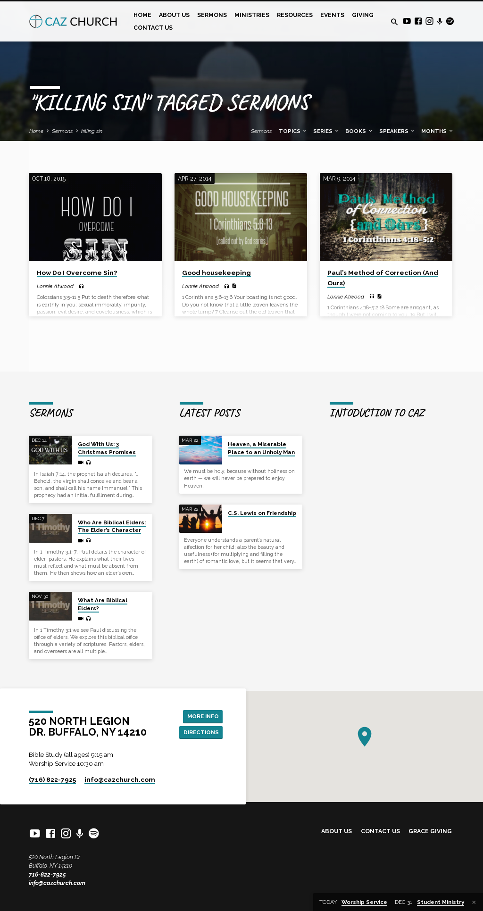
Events (332, 14)
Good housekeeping (216, 272)
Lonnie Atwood (55, 286)
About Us (174, 14)
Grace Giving (430, 831)
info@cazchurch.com (57, 882)
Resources (295, 14)
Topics (293, 131)
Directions (199, 726)
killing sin (91, 131)
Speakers (397, 131)
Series (326, 131)
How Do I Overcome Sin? (77, 272)
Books (359, 131)
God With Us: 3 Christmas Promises (107, 438)
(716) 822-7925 (52, 779)
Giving (363, 14)
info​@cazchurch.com (119, 779)
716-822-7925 (47, 874)
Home (142, 14)
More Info (201, 710)
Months (437, 131)
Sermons (212, 14)
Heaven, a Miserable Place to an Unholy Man (261, 438)
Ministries (251, 14)
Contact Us (153, 27)
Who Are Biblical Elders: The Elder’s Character (112, 515)
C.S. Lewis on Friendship (262, 502)
